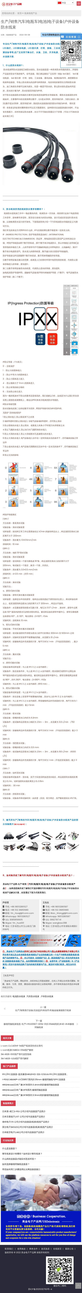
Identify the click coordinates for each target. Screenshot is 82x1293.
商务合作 (33, 1248)
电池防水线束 (19, 996)
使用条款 (21, 1248)
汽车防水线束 (33, 996)
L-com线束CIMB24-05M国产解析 (17, 1049)
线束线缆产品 (30, 13)
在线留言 (57, 1248)
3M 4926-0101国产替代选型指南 (16, 1054)
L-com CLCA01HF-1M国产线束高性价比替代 (22, 1045)
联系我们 (9, 1248)
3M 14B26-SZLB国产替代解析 (15, 1058)
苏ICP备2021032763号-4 (40, 1289)
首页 (19, 13)
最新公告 (69, 1248)
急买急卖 (45, 1248)
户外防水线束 (47, 996)
